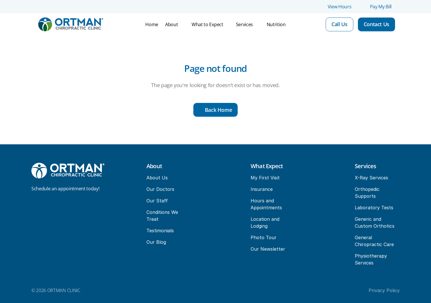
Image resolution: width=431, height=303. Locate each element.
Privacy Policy (384, 290)
